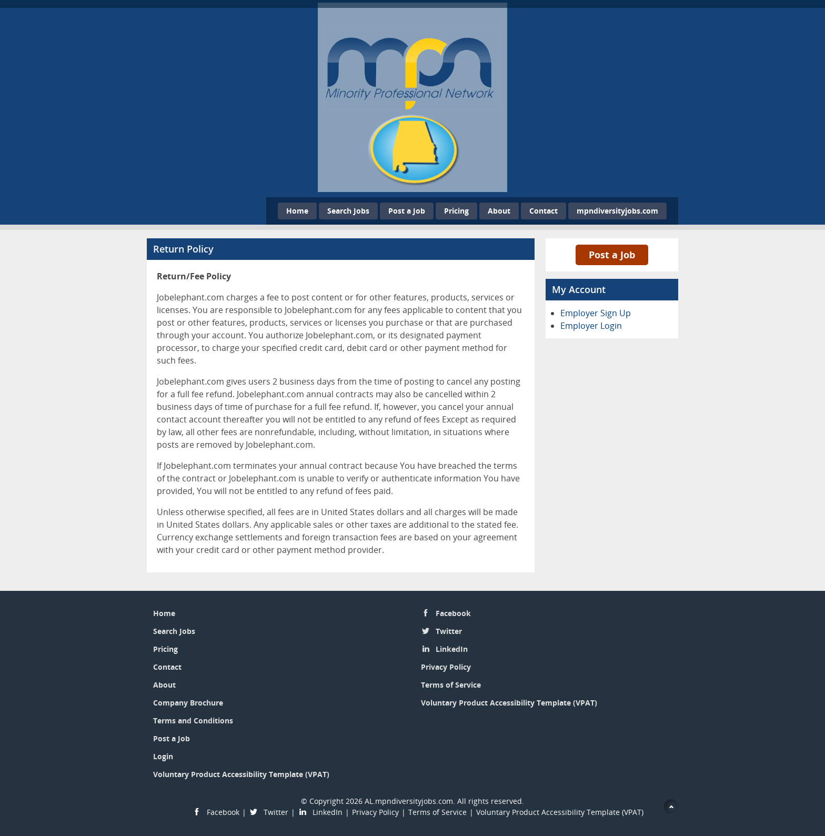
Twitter (449, 631)
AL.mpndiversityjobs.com (409, 801)
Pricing (456, 211)
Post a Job (406, 211)
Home (297, 211)
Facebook (453, 613)
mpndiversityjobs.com (617, 211)
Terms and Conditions (193, 721)
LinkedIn (452, 649)
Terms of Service (451, 685)
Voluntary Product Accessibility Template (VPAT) (241, 774)
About (499, 211)
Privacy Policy (446, 667)
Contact (543, 211)
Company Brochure (188, 703)
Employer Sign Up (595, 313)
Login (163, 756)
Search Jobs (348, 211)
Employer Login (591, 325)
